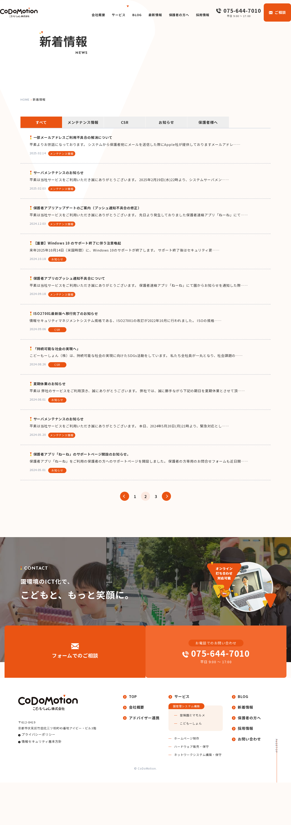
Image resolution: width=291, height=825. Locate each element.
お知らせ (166, 122)
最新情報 (147, 14)
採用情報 (199, 14)
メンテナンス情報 (83, 122)
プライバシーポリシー (35, 784)
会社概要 (85, 14)
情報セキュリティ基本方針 (39, 793)
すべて (41, 122)
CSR (124, 122)
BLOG (127, 14)
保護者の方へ (173, 14)
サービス (107, 14)
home (25, 99)
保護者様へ (208, 122)
